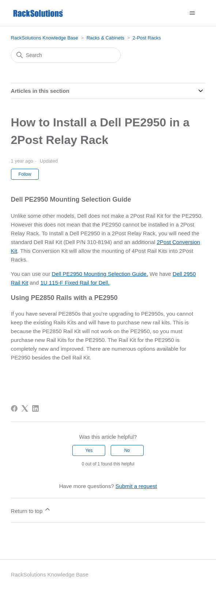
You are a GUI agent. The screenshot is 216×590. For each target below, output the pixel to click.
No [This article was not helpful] (127, 450)
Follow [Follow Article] (25, 174)
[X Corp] (25, 408)
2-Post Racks (147, 38)
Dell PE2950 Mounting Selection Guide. (100, 274)
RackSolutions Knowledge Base (44, 38)
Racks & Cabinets (105, 38)
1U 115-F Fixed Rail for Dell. (74, 282)
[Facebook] (14, 408)
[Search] (65, 55)
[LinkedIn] (35, 408)
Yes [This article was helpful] (89, 450)
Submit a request (136, 486)
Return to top (31, 510)
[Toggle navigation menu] (192, 13)
